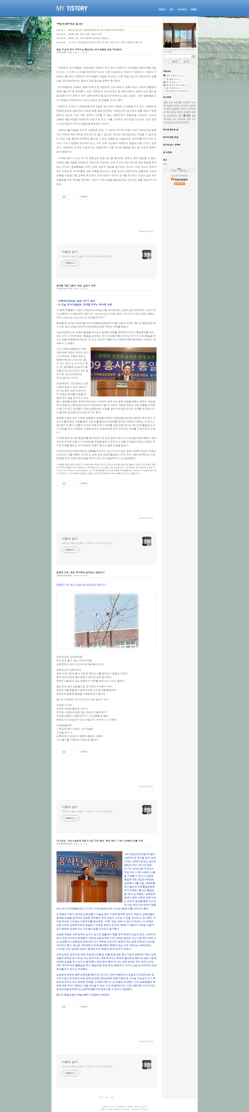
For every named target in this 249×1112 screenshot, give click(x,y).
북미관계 (167, 119)
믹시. (165, 164)
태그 (113, 1106)
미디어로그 (120, 1106)
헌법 (165, 102)
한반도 (180, 112)
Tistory (145, 1109)
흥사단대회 (168, 105)
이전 (101, 1097)
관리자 (137, 1106)
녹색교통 (178, 102)
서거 (175, 119)
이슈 (194, 102)
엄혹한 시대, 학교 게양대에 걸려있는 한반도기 (89, 38)
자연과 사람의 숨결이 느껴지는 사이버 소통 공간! (87, 256)
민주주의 (192, 108)
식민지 (177, 105)
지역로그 (105, 1106)
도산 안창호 (169, 122)
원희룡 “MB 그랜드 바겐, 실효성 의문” (85, 34)
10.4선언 (185, 105)
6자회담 (187, 112)
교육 (189, 119)
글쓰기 (144, 1106)
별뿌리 (103, 1109)
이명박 (177, 122)
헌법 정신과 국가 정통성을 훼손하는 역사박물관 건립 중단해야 (96, 29)
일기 (194, 119)
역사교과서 (172, 115)
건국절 (166, 112)
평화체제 (176, 108)
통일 (169, 108)
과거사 (184, 108)
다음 (111, 1097)
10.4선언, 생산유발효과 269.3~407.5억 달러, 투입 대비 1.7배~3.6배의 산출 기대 (105, 42)
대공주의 (187, 102)
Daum (127, 1109)
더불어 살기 (70, 252)
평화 (194, 115)
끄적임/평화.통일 (64, 575)
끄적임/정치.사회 (64, 52)
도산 (171, 102)
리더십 (173, 112)
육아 (180, 115)
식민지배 (182, 119)
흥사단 (186, 115)
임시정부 (185, 122)
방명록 (130, 1106)
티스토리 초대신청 (179, 175)
